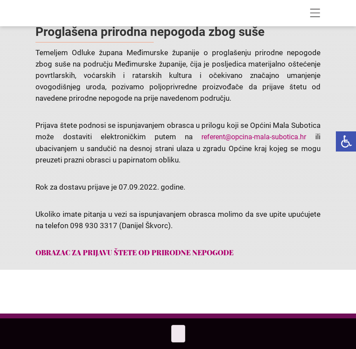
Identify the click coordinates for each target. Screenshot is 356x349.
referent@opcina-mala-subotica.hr (253, 137)
